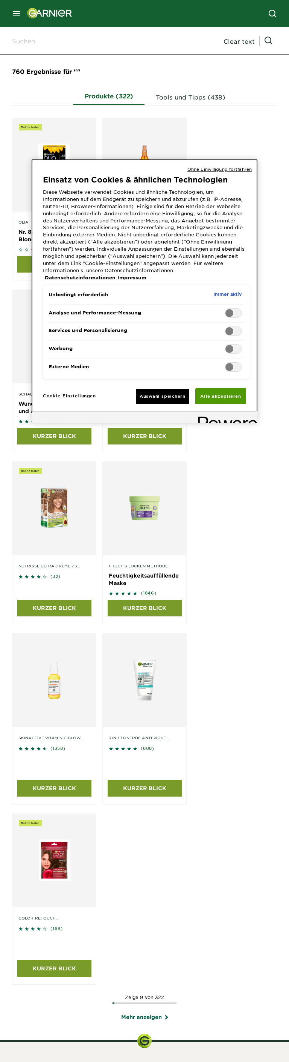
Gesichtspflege (144, 918)
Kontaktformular (144, 737)
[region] (144, 291)
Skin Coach (27, 880)
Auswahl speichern (163, 395)
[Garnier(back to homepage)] (46, 13)
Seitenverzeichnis (73, 1056)
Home (37, 1056)
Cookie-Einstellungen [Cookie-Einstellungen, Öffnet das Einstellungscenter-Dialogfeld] (69, 395)
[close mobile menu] (16, 13)
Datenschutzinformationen (168, 1056)
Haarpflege (144, 925)
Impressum (115, 1056)
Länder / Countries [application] (44, 1030)
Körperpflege (144, 940)
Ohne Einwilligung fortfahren (219, 169)
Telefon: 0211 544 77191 (144, 745)
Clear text (239, 41)
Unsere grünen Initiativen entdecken (62, 985)
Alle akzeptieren (220, 395)
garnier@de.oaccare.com (144, 838)
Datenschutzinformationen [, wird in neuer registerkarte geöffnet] (80, 277)
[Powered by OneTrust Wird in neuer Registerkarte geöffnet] (225, 418)
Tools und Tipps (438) (193, 96)
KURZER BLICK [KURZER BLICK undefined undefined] (54, 436)
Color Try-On (30, 870)
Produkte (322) (111, 95)
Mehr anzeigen (144, 656)
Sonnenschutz (144, 948)
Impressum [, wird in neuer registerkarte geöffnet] (131, 277)
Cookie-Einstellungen (233, 1056)
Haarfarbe (145, 933)
